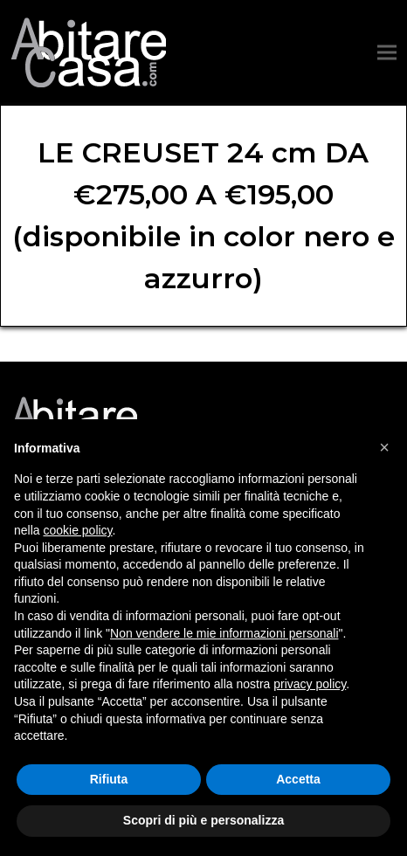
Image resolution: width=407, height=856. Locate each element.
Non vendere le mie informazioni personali (224, 633)
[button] (387, 52)
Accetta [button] (298, 779)
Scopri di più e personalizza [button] (203, 820)
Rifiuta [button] (109, 779)
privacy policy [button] (309, 684)
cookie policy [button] (77, 530)
